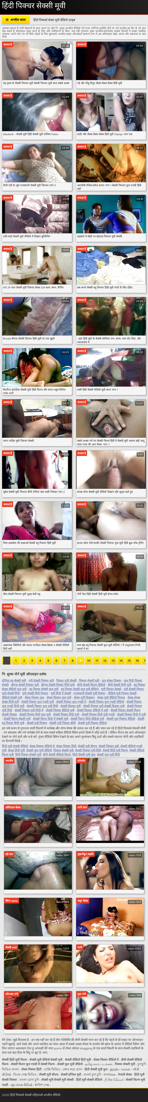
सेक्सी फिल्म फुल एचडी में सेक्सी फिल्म (33, 1064)
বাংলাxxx (109, 1075)
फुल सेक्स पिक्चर (111, 681)
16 (137, 661)
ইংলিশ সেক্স (42, 1085)
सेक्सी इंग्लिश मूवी (71, 1075)
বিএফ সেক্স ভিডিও (25, 1075)
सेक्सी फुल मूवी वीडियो (39, 750)
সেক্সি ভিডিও (52, 1069)
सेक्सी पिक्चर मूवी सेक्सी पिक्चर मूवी (103, 706)
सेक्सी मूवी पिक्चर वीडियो (92, 723)
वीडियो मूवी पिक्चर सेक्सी (122, 693)
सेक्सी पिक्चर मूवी (71, 706)
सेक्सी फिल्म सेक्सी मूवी (17, 719)
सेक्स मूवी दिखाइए (84, 698)
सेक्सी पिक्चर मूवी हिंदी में (29, 710)
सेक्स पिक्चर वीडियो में (42, 746)
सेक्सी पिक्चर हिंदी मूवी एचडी (98, 715)
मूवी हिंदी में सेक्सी (61, 693)
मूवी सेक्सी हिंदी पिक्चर (35, 693)
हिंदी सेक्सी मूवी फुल (83, 755)
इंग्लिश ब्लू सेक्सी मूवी (14, 681)
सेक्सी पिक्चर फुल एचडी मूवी (37, 702)
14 (121, 661)
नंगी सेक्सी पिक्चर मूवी (41, 681)
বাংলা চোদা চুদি (29, 1080)
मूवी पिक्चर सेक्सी (111, 689)
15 (129, 661)
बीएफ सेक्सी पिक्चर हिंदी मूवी (58, 685)
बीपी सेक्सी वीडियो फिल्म (57, 755)
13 (113, 661)
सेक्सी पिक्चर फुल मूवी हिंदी (42, 706)
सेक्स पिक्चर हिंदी (66, 746)
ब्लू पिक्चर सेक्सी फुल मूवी (43, 689)
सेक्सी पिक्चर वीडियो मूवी (60, 710)
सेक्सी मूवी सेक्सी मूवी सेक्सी (57, 1080)
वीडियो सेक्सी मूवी (12, 698)
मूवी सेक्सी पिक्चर (134, 689)
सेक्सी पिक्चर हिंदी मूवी (66, 715)
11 (97, 661)
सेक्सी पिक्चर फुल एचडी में (71, 702)
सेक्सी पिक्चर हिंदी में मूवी (131, 715)
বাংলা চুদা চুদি (93, 1075)
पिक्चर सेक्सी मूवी (89, 681)
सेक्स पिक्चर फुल (34, 698)
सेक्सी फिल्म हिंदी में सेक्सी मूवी (50, 719)
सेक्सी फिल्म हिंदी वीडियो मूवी (87, 719)
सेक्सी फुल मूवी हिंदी (108, 755)
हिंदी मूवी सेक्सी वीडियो (15, 746)
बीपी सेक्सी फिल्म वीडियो (91, 685)
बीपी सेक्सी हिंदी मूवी (119, 685)
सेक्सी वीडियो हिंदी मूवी (78, 1060)
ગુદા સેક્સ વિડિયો (22, 1085)
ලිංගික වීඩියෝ (114, 1080)
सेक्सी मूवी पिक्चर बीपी (63, 723)
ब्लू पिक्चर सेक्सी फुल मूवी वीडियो (79, 689)
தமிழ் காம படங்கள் (98, 1064)
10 (88, 661)
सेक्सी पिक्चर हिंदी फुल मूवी (35, 715)
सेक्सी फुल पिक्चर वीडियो (121, 719)
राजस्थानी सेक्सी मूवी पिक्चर (89, 693)
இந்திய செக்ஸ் (120, 1069)
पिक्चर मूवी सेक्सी (66, 681)
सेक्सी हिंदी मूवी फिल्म (115, 750)
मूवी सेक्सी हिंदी (11, 693)
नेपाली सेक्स (125, 1075)
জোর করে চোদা (73, 1069)
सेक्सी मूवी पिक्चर (37, 723)
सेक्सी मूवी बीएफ (87, 746)
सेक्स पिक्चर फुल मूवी (59, 698)
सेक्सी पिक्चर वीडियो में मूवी (92, 710)
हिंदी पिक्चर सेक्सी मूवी (28, 755)
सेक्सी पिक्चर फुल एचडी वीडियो (106, 702)
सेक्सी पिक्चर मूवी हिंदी (88, 750)
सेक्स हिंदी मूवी (16, 750)
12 (105, 661)
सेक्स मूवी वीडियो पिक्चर (111, 698)
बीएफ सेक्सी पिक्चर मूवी (25, 685)
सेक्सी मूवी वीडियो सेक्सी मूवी (46, 1060)
